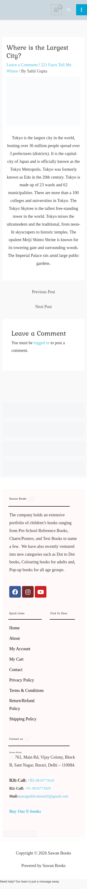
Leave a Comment (22, 65)
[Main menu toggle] (81, 9)
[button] (68, 9)
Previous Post (43, 292)
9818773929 (45, 780)
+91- (32, 780)
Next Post (43, 306)
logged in (41, 342)
